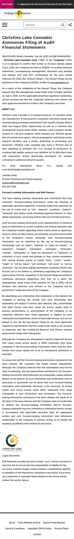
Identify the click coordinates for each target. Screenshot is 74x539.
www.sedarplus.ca (59, 82)
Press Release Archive (29, 522)
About (12, 522)
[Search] (42, 25)
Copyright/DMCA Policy (39, 528)
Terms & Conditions (15, 528)
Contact (37, 534)
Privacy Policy (61, 528)
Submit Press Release (54, 522)
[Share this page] (70, 24)
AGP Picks (7, 4)
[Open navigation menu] (4, 24)
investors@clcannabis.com (15, 182)
